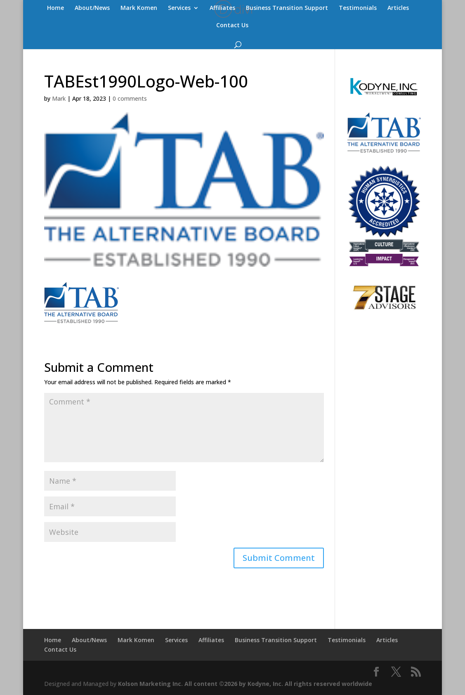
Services (179, 8)
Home (55, 8)
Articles (398, 8)
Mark (59, 98)
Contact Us (232, 25)
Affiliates (222, 8)
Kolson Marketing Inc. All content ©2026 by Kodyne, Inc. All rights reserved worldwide (245, 684)
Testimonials (358, 8)
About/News (92, 8)
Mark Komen (138, 8)
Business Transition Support (287, 8)
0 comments (130, 98)
